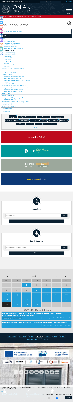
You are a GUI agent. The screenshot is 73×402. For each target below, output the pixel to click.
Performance (61, 398)
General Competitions (44, 117)
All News (36, 127)
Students (62, 336)
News (55, 336)
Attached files (8, 318)
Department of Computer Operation (13, 91)
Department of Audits (10, 99)
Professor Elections (30, 117)
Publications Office (7, 104)
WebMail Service (7, 109)
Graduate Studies (50, 124)
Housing (21, 117)
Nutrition (45, 120)
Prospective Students (33, 339)
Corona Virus (30, 124)
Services (9, 16)
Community (22, 336)
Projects (6, 82)
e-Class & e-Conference (9, 106)
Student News (12, 120)
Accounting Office (8, 58)
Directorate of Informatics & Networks (14, 86)
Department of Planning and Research (14, 76)
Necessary (53, 398)
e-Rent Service (6, 111)
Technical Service (7, 74)
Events (13, 116)
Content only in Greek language (12, 31)
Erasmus (39, 124)
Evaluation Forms (9, 50)
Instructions (7, 66)
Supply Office (7, 61)
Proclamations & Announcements (13, 84)
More (2, 391)
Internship (64, 120)
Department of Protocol (10, 46)
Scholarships (54, 120)
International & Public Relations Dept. (13, 69)
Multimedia (17, 318)
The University (12, 336)
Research (47, 336)
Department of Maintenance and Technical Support (17, 80)
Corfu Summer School (10, 72)
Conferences (36, 120)
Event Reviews (21, 124)
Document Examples (9, 65)
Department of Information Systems (13, 89)
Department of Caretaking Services (13, 48)
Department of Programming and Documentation (17, 98)
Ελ (69, 1)
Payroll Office (7, 59)
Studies (31, 336)
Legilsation (7, 63)
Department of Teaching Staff (12, 43)
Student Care (6, 93)
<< (6, 276)
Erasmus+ (6, 71)
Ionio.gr (44, 339)
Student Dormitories (9, 52)
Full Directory (36, 253)
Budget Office (7, 56)
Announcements (58, 117)
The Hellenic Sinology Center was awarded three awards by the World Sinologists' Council (34, 322)
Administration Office (20, 16)
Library (4, 39)
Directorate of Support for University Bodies (15, 101)
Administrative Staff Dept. (11, 45)
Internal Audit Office (8, 96)
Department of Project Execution (12, 78)
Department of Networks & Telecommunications (17, 88)
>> (66, 276)
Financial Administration (9, 54)
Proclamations (25, 120)
